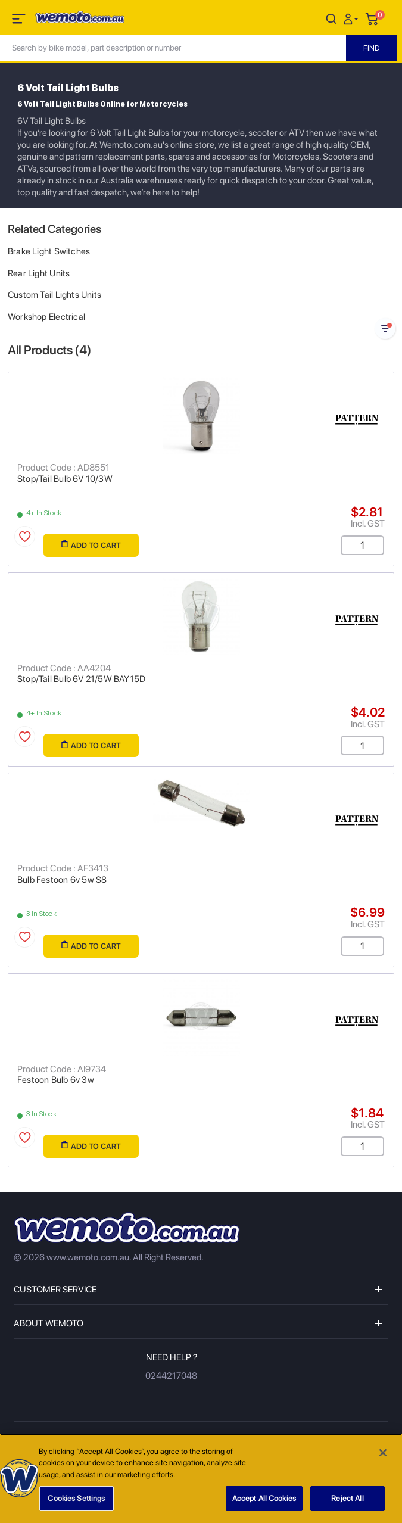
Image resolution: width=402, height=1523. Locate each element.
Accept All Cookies (264, 1498)
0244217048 (171, 1376)
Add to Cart (91, 545)
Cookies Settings (76, 1498)
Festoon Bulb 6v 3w (55, 1079)
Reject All (347, 1498)
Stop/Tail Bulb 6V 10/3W (65, 479)
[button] (353, 18)
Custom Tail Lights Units (54, 294)
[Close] (383, 1453)
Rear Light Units (39, 273)
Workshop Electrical (46, 317)
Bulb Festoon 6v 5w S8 (62, 879)
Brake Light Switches (49, 251)
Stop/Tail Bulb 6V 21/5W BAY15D (81, 679)
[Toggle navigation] (19, 20)
